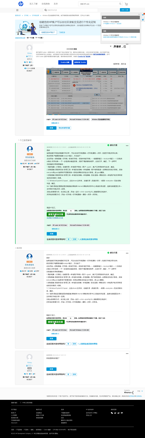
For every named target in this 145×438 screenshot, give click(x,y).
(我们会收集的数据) (99, 54)
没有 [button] (74, 239)
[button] (127, 44)
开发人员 (89, 415)
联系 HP (13, 412)
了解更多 (62, 32)
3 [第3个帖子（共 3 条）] (24, 376)
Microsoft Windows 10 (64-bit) (79, 119)
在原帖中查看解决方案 (55, 217)
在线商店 (39, 412)
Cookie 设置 (65, 62)
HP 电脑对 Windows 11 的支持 (112, 23)
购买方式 (39, 409)
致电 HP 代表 (40, 415)
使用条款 (132, 396)
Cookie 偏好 (47, 429)
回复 (51, 128)
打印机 (26, 15)
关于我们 (14, 409)
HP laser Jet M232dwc (59, 119)
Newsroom (14, 422)
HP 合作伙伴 (90, 409)
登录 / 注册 (125, 10)
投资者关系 (14, 417)
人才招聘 (14, 415)
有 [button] (68, 239)
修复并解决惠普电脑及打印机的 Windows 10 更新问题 (119, 37)
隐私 (32, 429)
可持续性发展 (15, 420)
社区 (62, 417)
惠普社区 (18, 15)
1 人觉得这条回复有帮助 (88, 239)
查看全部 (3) (55, 123)
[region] (73, 55)
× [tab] (139, 14)
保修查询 (64, 422)
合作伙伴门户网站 (91, 412)
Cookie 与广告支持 (84, 56)
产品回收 (19, 429)
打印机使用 (35, 15)
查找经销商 (39, 417)
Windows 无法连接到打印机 (101, 119)
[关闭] (110, 46)
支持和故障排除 (66, 415)
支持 (62, 409)
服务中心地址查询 (66, 420)
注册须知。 (139, 396)
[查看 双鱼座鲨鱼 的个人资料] (30, 157)
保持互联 (114, 409)
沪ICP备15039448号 (59, 429)
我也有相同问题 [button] (64, 128)
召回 (12, 429)
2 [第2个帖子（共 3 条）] (24, 274)
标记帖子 (29, 71)
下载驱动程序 (65, 412)
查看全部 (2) (55, 228)
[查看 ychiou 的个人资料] (29, 53)
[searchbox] (98, 4)
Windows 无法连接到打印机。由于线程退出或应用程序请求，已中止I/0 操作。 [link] (67, 15)
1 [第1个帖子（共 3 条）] (24, 65)
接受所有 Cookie (80, 62)
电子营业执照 (72, 429)
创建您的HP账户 (48, 32)
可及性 (26, 429)
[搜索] (70, 10)
